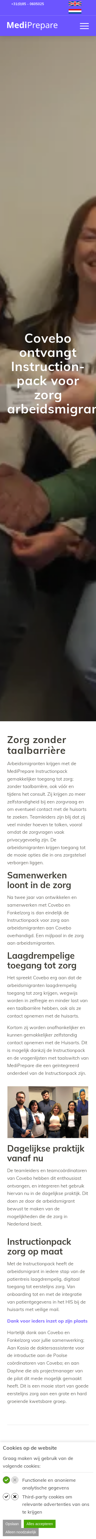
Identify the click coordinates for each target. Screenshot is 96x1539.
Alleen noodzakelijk (20, 1532)
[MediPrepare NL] (39, 25)
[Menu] (82, 25)
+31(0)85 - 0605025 (27, 4)
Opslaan (12, 1524)
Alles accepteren (39, 1524)
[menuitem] (75, 3)
